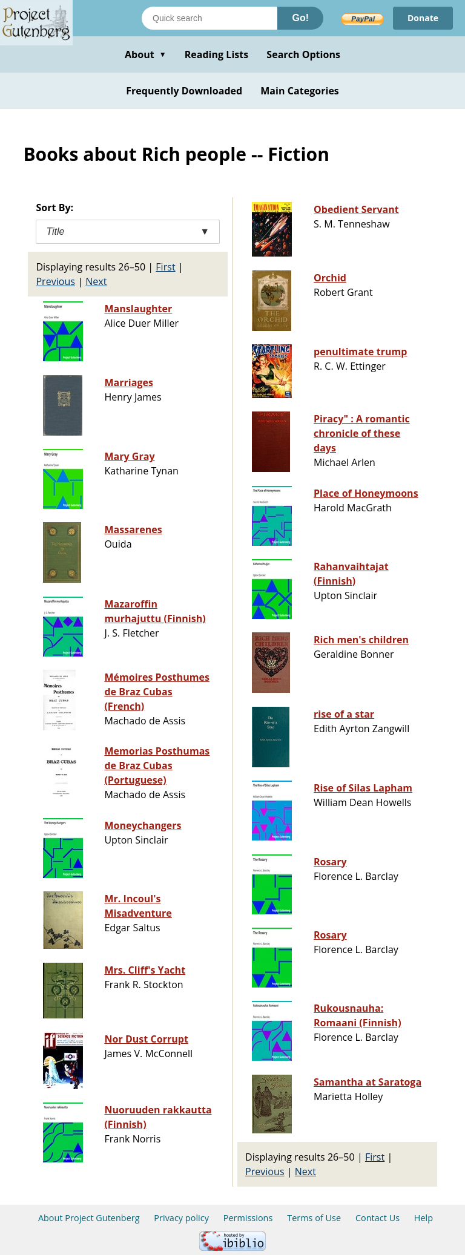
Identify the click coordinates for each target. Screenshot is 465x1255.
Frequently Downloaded (184, 90)
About (146, 54)
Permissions (248, 1218)
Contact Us (377, 1218)
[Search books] (209, 18)
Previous (55, 281)
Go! (300, 18)
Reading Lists (217, 54)
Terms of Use (314, 1218)
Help (423, 1218)
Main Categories (299, 90)
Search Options (303, 54)
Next (96, 281)
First (165, 267)
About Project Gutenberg (89, 1218)
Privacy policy (181, 1218)
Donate (422, 18)
